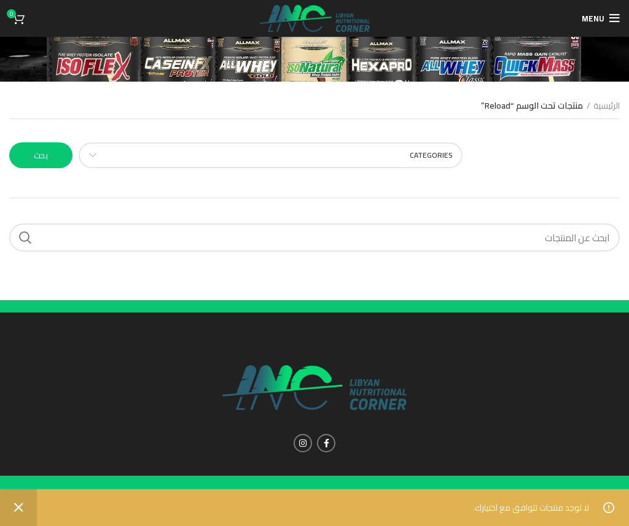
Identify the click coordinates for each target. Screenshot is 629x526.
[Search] (314, 237)
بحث (41, 155)
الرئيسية (606, 106)
